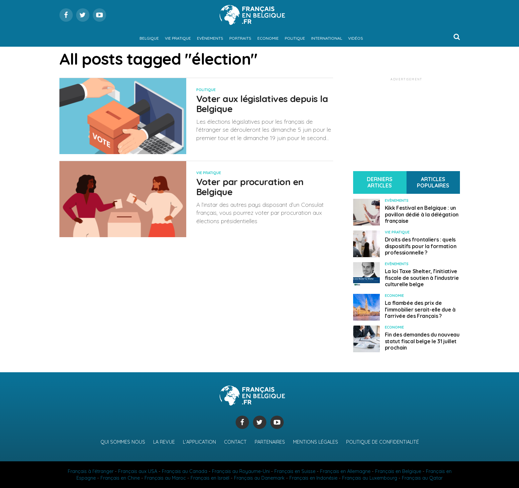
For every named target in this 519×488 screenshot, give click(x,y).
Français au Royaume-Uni (241, 471)
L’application (199, 442)
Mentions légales (315, 442)
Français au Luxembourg (369, 478)
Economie (268, 38)
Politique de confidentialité (382, 442)
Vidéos (355, 38)
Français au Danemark (259, 478)
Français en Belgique (398, 471)
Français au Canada (184, 471)
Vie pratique (178, 38)
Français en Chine (120, 478)
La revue (164, 442)
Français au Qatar (422, 478)
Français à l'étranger (90, 471)
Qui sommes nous (122, 442)
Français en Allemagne (345, 471)
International (326, 38)
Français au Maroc (165, 478)
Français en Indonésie (313, 478)
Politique (295, 38)
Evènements (210, 38)
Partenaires (270, 442)
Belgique (149, 38)
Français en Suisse (294, 471)
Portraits (240, 38)
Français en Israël (210, 478)
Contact (235, 442)
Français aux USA (137, 471)
